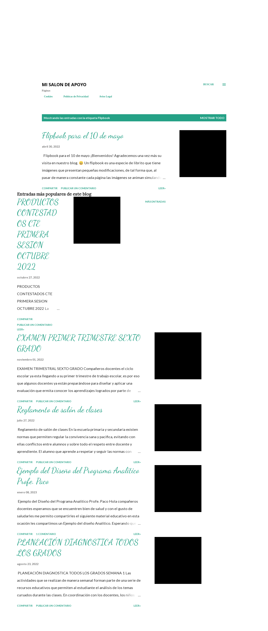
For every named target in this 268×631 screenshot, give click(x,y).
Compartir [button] (49, 188)
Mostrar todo (212, 118)
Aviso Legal (103, 96)
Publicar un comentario (78, 188)
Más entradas (155, 201)
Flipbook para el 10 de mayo (82, 135)
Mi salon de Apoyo (64, 84)
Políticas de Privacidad (73, 96)
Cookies (46, 96)
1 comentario (46, 533)
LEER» (162, 188)
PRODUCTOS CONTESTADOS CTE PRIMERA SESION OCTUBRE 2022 (38, 234)
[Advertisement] (66, 11)
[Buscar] (208, 84)
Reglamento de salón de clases (59, 409)
